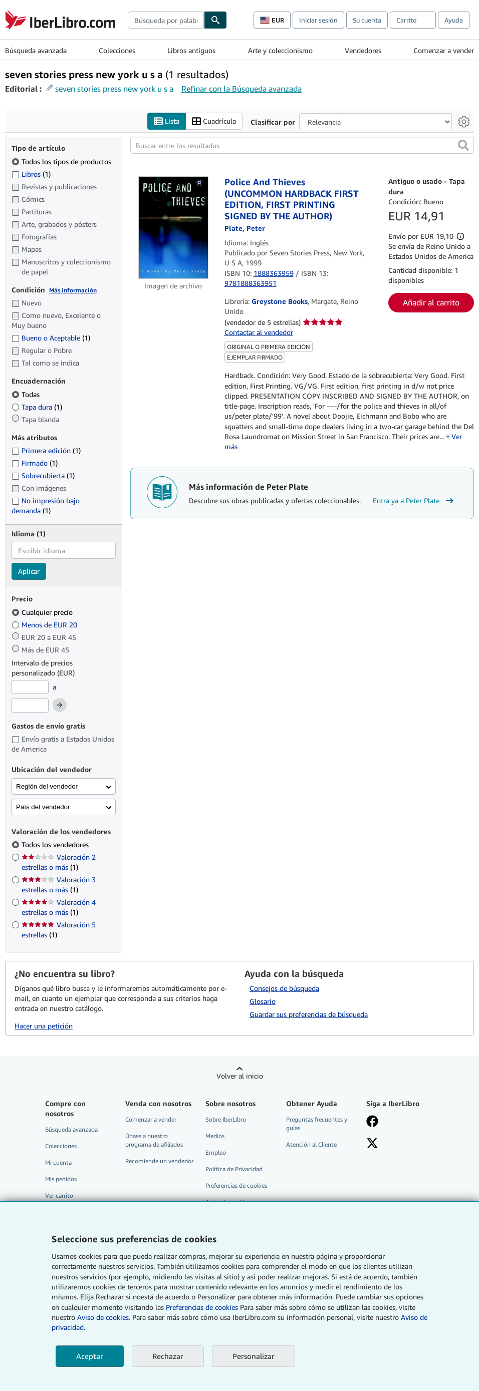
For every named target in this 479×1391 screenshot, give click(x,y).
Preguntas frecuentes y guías (316, 1124)
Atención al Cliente (311, 1144)
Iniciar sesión (318, 20)
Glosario (263, 1001)
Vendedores (363, 50)
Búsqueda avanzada (36, 50)
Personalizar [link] (253, 1355)
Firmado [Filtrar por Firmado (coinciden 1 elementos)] (35, 463)
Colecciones (117, 50)
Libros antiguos (191, 50)
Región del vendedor (47, 786)
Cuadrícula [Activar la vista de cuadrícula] (214, 121)
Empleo (215, 1152)
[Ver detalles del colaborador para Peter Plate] (244, 228)
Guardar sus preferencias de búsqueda (309, 1014)
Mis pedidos (61, 1179)
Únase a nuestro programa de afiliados (154, 1140)
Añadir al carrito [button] (431, 302)
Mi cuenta (58, 1162)
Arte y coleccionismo (280, 50)
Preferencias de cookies (202, 1307)
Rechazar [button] (167, 1355)
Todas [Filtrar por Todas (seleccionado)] (27, 394)
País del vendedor (43, 807)
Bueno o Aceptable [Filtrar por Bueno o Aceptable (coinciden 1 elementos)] (51, 338)
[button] (463, 145)
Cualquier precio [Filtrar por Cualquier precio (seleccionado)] (43, 612)
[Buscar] (215, 20)
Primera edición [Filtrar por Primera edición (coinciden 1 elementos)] (46, 451)
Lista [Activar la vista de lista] (166, 121)
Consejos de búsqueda (284, 988)
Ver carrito (59, 1196)
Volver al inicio (239, 1076)
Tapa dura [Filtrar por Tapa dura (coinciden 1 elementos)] (37, 407)
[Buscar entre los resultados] (302, 145)
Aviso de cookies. (103, 1317)
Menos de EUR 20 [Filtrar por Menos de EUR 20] (45, 624)
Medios (214, 1136)
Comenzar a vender (443, 50)
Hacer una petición (44, 1025)
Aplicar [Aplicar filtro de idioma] (29, 571)
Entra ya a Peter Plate (414, 501)
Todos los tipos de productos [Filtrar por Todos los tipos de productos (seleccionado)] (62, 161)
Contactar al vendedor (258, 332)
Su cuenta (367, 20)
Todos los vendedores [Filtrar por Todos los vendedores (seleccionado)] (56, 845)
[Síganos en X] (372, 1144)
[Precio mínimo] (30, 687)
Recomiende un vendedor (159, 1161)
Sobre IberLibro (225, 1119)
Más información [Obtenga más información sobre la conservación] (73, 290)
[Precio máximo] (30, 706)
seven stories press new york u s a (114, 89)
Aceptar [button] (89, 1355)
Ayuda (453, 20)
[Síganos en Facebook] (372, 1122)
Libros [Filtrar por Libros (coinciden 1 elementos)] (31, 173)
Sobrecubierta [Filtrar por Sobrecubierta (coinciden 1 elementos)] (43, 476)
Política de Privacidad (234, 1169)
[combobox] (166, 20)
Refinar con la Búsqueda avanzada (241, 89)
